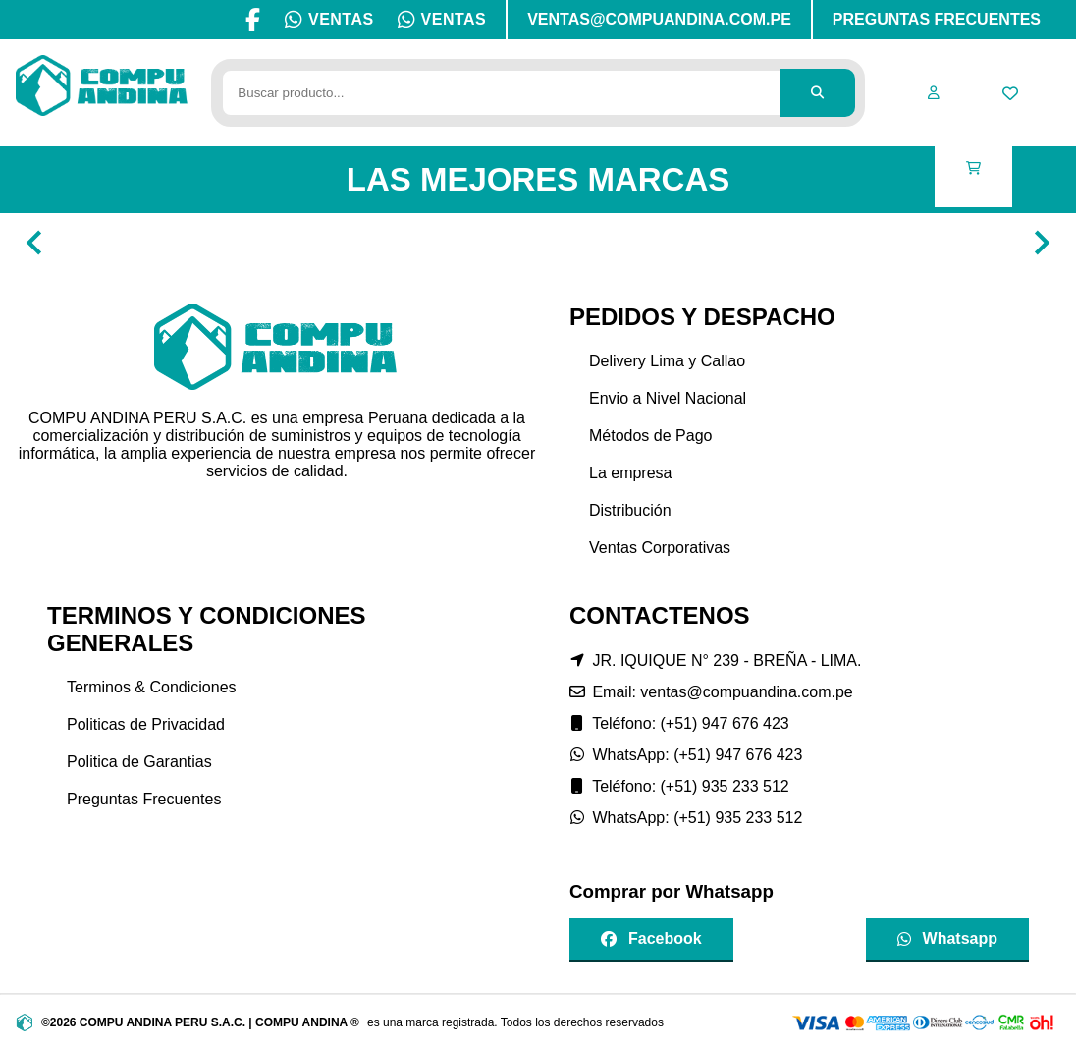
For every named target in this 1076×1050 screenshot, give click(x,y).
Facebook (651, 938)
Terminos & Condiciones (152, 687)
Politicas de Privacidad (146, 724)
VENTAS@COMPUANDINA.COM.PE (659, 19)
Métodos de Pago (650, 435)
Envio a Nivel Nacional (667, 398)
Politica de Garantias (139, 761)
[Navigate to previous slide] (34, 242)
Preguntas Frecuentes (144, 799)
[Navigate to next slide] (1041, 242)
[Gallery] (538, 242)
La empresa (630, 473)
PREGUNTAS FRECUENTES (937, 19)
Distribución (630, 510)
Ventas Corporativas (659, 547)
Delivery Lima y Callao (667, 361)
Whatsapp (947, 938)
